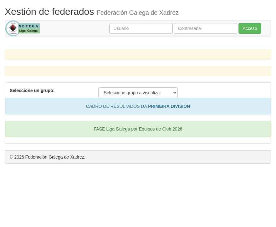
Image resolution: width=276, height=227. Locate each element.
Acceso (250, 28)
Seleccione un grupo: (32, 90)
